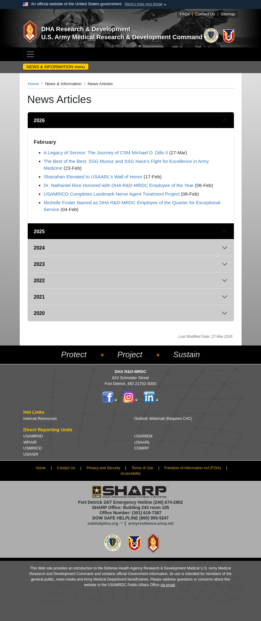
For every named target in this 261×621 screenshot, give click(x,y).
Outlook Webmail (163, 418)
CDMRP (141, 448)
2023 (39, 264)
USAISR (30, 454)
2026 (39, 120)
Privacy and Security (103, 468)
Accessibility (130, 473)
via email (168, 585)
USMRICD (32, 448)
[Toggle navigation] (30, 54)
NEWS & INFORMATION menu (56, 66)
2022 (39, 280)
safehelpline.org (103, 523)
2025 (39, 231)
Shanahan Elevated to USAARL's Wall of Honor (93, 176)
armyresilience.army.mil (150, 523)
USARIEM (143, 436)
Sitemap (228, 14)
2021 (39, 297)
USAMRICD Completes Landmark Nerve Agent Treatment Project (112, 194)
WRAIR (30, 442)
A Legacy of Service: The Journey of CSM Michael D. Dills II (106, 152)
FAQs (185, 14)
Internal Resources (40, 418)
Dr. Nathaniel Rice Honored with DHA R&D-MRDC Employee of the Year (119, 185)
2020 (39, 313)
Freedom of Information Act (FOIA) (193, 468)
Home (33, 83)
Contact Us (205, 14)
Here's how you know (143, 4)
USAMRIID (33, 436)
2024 (39, 247)
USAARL (142, 442)
